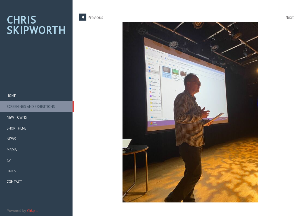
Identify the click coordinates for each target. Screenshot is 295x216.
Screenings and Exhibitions (31, 106)
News (11, 139)
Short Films (17, 128)
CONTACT (14, 181)
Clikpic (32, 210)
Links (11, 171)
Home (11, 96)
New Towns (17, 117)
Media (12, 149)
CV (9, 160)
